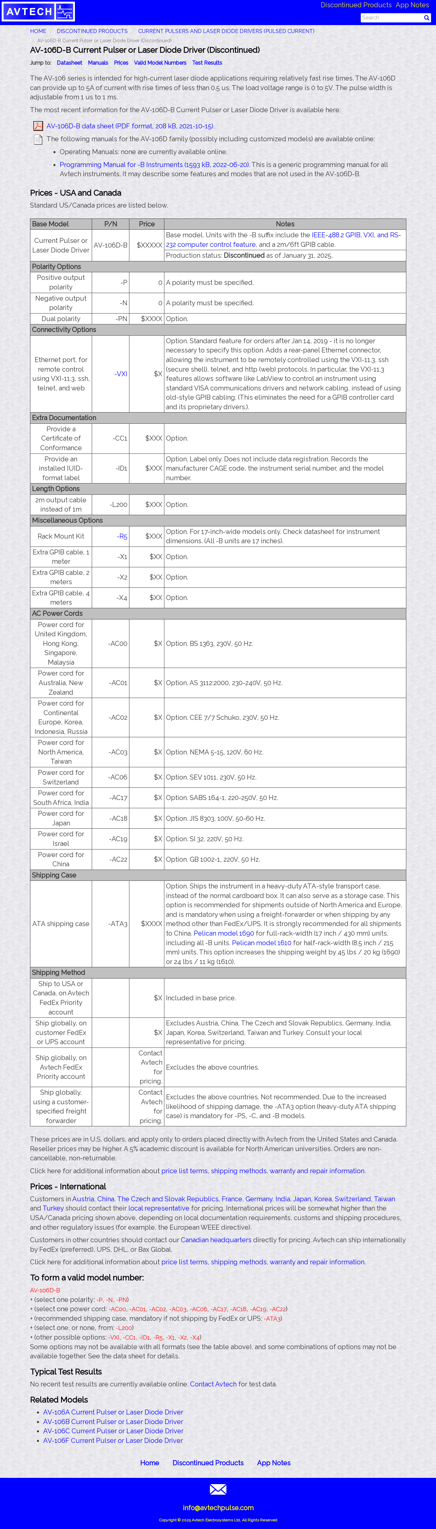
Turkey (53, 1208)
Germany (259, 1199)
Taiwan (384, 1199)
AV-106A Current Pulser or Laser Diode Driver (113, 1412)
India (283, 1199)
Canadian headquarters (216, 1240)
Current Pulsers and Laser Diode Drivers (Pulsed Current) (226, 31)
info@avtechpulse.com (218, 1508)
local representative (158, 1208)
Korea (323, 1199)
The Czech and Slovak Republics (167, 1199)
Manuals (98, 63)
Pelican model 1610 (261, 943)
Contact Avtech (213, 1384)
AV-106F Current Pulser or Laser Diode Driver (113, 1441)
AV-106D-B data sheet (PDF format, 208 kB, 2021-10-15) (130, 126)
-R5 (122, 536)
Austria (83, 1199)
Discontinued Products (356, 5)
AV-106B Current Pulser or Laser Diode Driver (113, 1422)
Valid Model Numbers (160, 63)
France (232, 1199)
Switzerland (353, 1199)
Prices (121, 63)
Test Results (207, 63)
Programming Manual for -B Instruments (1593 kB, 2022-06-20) (154, 165)
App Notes (412, 5)
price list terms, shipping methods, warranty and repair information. (263, 1171)
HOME (38, 31)
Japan (302, 1199)
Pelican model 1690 (224, 933)
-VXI (121, 374)
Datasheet (69, 63)
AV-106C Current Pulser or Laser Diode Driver (113, 1431)
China (105, 1199)
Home (149, 1463)
